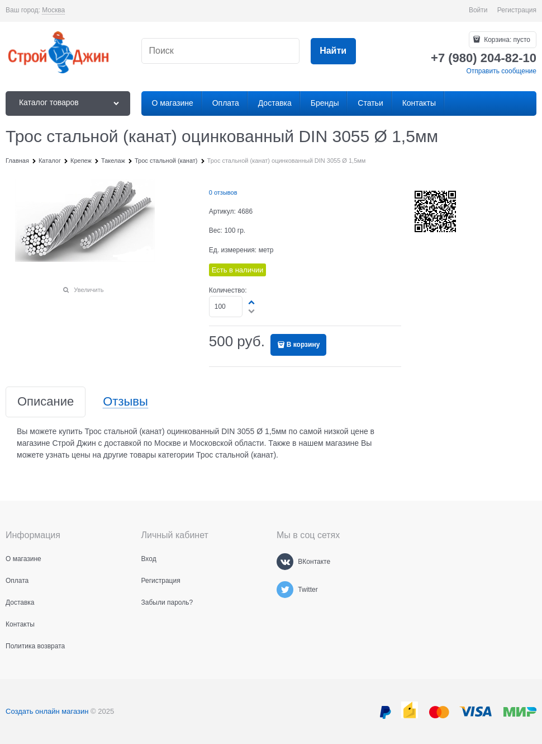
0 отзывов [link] (223, 192)
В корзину (303, 345)
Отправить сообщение (501, 71)
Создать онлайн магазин (47, 711)
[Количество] (226, 306)
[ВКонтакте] (285, 561)
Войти (478, 10)
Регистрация (516, 10)
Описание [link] (45, 401)
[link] (53, 10)
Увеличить (88, 289)
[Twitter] (285, 589)
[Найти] (333, 51)
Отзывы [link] (125, 401)
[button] (252, 302)
